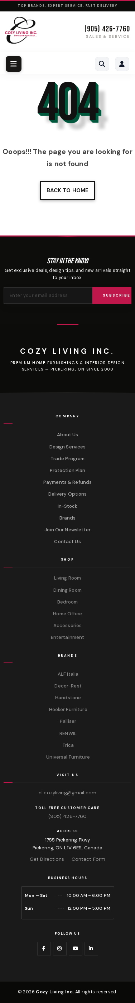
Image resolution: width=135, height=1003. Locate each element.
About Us (67, 435)
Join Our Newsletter (67, 530)
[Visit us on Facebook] (44, 948)
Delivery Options (67, 494)
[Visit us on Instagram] (60, 948)
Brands (67, 518)
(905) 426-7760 (67, 816)
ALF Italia (67, 674)
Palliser (67, 721)
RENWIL (67, 733)
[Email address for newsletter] (48, 295)
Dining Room (67, 590)
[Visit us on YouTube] (75, 948)
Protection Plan (68, 470)
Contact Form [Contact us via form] (88, 859)
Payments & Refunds (67, 482)
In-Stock (68, 506)
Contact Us (67, 541)
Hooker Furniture (67, 709)
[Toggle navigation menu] (13, 64)
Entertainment (68, 637)
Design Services (67, 447)
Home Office (67, 614)
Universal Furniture (67, 757)
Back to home (67, 190)
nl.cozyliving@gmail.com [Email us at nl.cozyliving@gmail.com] (67, 793)
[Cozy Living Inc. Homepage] (21, 30)
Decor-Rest (67, 686)
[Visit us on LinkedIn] (91, 948)
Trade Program (67, 459)
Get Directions (47, 859)
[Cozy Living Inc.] (67, 351)
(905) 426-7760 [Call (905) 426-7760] (107, 29)
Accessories (67, 625)
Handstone (67, 698)
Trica (67, 745)
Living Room (67, 578)
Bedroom (67, 602)
